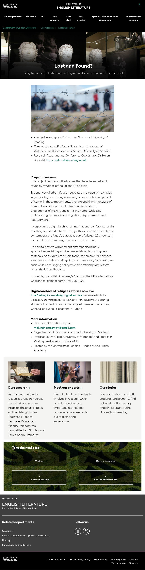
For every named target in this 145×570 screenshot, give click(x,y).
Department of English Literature (19, 28)
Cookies (133, 559)
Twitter (86, 531)
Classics (6, 531)
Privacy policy (118, 559)
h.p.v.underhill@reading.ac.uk (67, 160)
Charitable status (56, 559)
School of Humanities (25, 508)
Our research (55, 18)
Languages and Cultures (15, 545)
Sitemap (133, 563)
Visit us (39, 461)
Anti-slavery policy (79, 559)
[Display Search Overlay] (139, 5)
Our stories (81, 18)
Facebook (78, 531)
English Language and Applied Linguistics (25, 535)
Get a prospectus (105, 461)
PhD (43, 16)
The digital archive (56, 295)
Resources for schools (133, 18)
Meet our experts (67, 387)
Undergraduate (13, 16)
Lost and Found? (66, 28)
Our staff (68, 18)
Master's (31, 16)
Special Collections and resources (105, 18)
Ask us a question (39, 479)
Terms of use (118, 563)
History (6, 540)
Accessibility (100, 559)
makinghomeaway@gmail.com (55, 328)
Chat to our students (105, 479)
